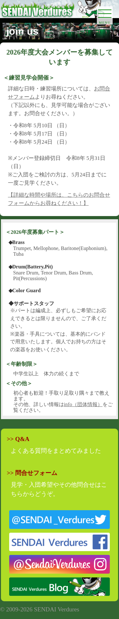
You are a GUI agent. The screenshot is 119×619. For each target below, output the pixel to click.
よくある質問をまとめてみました (56, 450)
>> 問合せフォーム (32, 473)
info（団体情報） (83, 404)
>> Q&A (18, 439)
